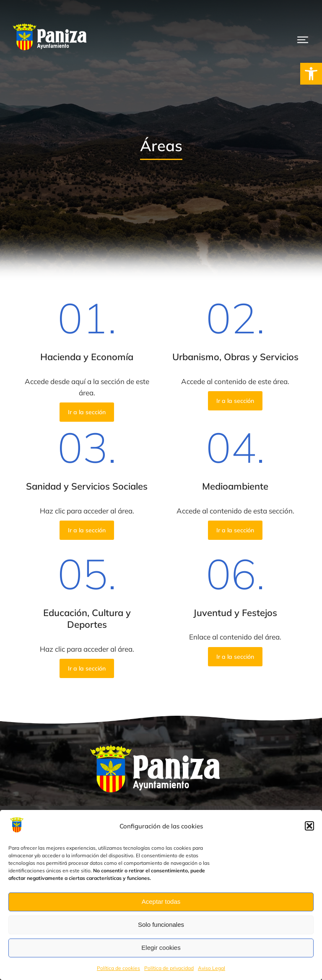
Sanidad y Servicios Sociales (87, 486)
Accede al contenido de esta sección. (235, 510)
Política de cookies (118, 968)
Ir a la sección (87, 412)
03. (87, 446)
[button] (311, 74)
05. (87, 573)
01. (87, 317)
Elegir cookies (160, 947)
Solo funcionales (161, 924)
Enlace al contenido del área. (235, 636)
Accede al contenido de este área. (235, 381)
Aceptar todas (161, 901)
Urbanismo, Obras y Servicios (235, 357)
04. (235, 446)
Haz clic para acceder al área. (87, 510)
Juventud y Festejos (235, 613)
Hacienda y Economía (86, 357)
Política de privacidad (169, 968)
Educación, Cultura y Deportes (87, 619)
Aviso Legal (211, 968)
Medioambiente (235, 486)
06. (235, 573)
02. (235, 317)
